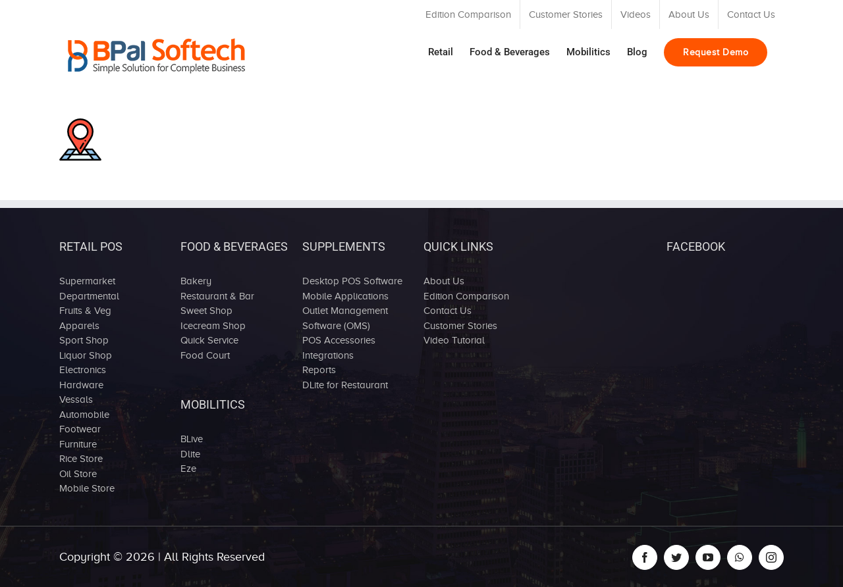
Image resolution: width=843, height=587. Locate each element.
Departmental (89, 296)
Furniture (78, 444)
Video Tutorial (454, 340)
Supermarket (87, 281)
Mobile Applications (345, 296)
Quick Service (209, 340)
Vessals (76, 399)
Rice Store (81, 458)
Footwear (80, 429)
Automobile (84, 414)
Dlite (190, 454)
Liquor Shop (85, 355)
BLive (191, 439)
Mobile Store (87, 488)
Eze (188, 468)
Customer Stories (460, 325)
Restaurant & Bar (217, 296)
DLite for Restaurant (345, 385)
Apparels (79, 325)
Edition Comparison (466, 296)
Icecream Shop (213, 325)
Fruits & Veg (85, 310)
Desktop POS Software (352, 281)
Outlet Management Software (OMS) (345, 318)
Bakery (195, 281)
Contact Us (447, 310)
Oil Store (78, 474)
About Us (443, 281)
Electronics (82, 370)
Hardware (81, 385)
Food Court (205, 355)
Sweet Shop (206, 310)
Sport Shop (84, 340)
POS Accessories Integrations (338, 348)
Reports (319, 370)
